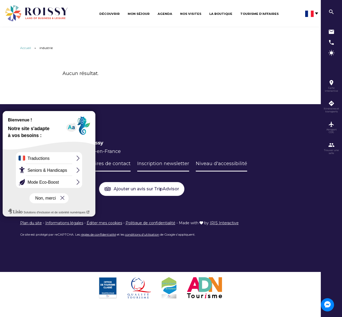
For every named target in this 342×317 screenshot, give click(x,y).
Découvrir (109, 14)
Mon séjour (139, 14)
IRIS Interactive (224, 223)
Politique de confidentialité (150, 223)
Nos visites (190, 14)
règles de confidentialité (98, 234)
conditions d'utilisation (142, 234)
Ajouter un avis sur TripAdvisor (141, 189)
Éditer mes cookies (104, 223)
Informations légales (64, 223)
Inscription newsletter (163, 163)
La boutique (220, 14)
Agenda (165, 14)
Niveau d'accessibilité (221, 163)
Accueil (25, 48)
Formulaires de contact (103, 163)
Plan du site (31, 223)
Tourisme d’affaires (259, 14)
